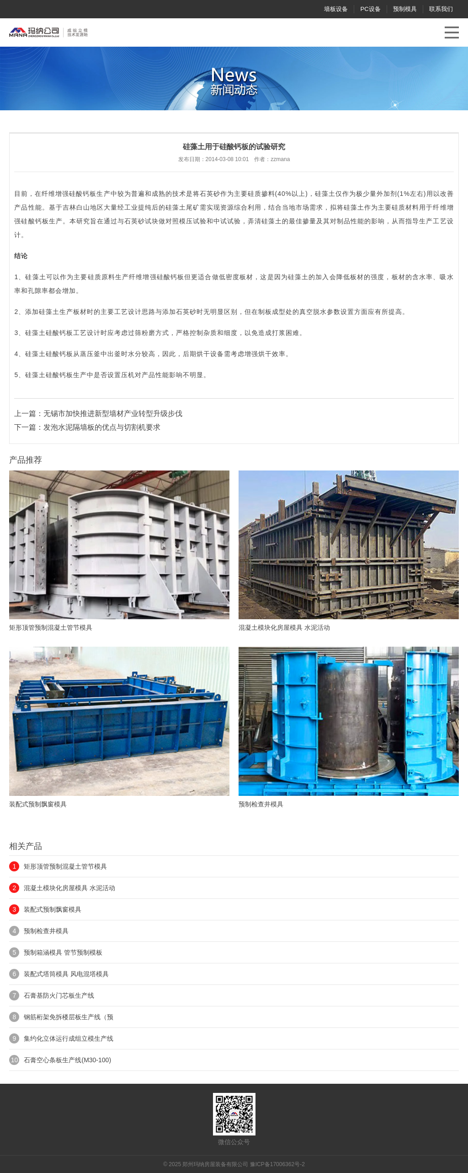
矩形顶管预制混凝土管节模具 (65, 866)
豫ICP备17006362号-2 (277, 1164)
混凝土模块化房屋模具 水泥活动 (69, 888)
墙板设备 (336, 8)
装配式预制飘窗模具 (52, 909)
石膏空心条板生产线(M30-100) (67, 1060)
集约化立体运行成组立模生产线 (68, 1038)
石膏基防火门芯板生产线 (59, 995)
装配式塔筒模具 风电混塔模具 (66, 974)
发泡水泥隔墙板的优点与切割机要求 (101, 427)
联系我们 (441, 8)
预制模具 (405, 8)
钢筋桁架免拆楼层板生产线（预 (68, 1017)
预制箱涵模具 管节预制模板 (63, 952)
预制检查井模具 (46, 931)
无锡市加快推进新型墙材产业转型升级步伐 (112, 413)
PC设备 (370, 8)
